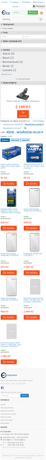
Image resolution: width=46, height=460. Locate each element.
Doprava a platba (5, 417)
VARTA (9, 136)
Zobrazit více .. (6, 74)
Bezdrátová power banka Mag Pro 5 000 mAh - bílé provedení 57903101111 (11, 345)
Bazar (27, 121)
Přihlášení (39, 6)
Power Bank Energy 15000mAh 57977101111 (32, 210)
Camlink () (8, 70)
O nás (4, 2)
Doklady (26, 2)
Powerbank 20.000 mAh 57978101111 (33, 255)
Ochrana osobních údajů (8, 414)
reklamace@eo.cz (20, 440)
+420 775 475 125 (22, 437)
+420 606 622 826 (9, 437)
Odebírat (24, 396)
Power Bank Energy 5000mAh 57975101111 (9, 299)
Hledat (32, 12)
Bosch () (7, 57)
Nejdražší (25, 140)
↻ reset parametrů (23, 79)
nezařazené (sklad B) (12, 124)
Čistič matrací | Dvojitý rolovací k (23, 101)
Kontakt (29, 458)
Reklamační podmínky (7, 411)
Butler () (6, 66)
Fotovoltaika (38, 121)
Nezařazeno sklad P (12, 128)
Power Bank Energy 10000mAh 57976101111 (10, 255)
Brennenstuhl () (11, 62)
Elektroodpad (4, 423)
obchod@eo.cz (8, 440)
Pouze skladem (8, 28)
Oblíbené (5, 140)
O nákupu (15, 2)
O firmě (2, 405)
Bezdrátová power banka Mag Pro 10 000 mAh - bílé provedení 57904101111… (34, 300)
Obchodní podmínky (6, 408)
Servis (16, 6)
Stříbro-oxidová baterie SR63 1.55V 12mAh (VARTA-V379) (11, 166)
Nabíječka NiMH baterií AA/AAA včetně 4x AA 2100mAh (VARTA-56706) (11, 211)
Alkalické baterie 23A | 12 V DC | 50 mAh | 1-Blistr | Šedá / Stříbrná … (34, 166)
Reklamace (39, 2)
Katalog (6, 19)
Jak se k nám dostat (6, 420)
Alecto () (7, 53)
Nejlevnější (15, 140)
